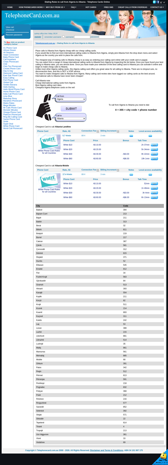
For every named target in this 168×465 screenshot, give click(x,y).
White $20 (67, 149)
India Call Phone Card (12, 94)
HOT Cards (90, 7)
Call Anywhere (9, 59)
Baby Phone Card (11, 57)
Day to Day (8, 71)
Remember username (52, 37)
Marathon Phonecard (12, 101)
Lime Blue (7, 96)
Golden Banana (10, 85)
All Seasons (8, 52)
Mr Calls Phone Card (12, 108)
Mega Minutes (9, 105)
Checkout (10, 30)
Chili (5, 64)
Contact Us (156, 7)
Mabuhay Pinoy (10, 98)
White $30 (67, 154)
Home (10, 7)
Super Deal (8, 124)
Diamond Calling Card (12, 73)
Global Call (8, 82)
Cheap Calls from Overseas (132, 7)
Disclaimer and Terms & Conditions (106, 450)
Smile (5, 121)
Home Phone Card (11, 91)
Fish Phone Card (10, 80)
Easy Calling (8, 78)
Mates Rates (8, 103)
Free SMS (108, 7)
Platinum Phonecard (12, 114)
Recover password (14, 35)
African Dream (9, 50)
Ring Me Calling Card (12, 117)
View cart (10, 27)
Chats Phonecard (11, 62)
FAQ (73, 7)
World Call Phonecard (12, 128)
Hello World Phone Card (13, 89)
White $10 (67, 145)
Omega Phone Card (12, 112)
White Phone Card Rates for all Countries (49, 152)
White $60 (67, 158)
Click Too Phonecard (12, 66)
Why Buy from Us (54, 7)
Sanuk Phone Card (11, 119)
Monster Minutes (10, 110)
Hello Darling (9, 87)
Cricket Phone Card (12, 68)
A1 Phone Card (10, 48)
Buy (8, 42)
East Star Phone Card (12, 75)
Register (37, 37)
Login (118, 37)
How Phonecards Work (31, 7)
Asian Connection (11, 55)
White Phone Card (11, 126)
